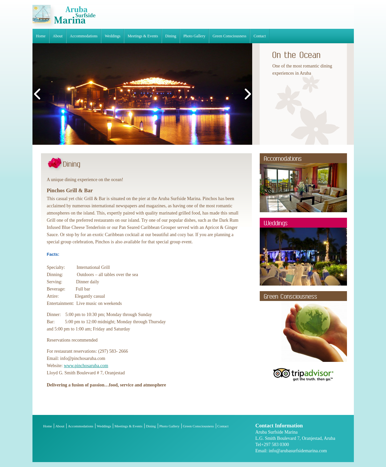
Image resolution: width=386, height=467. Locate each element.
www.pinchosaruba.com (86, 365)
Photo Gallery (194, 36)
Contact (260, 36)
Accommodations (84, 36)
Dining (170, 36)
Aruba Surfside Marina (63, 17)
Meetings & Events (143, 36)
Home (41, 36)
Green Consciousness (229, 36)
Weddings (112, 36)
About (58, 36)
